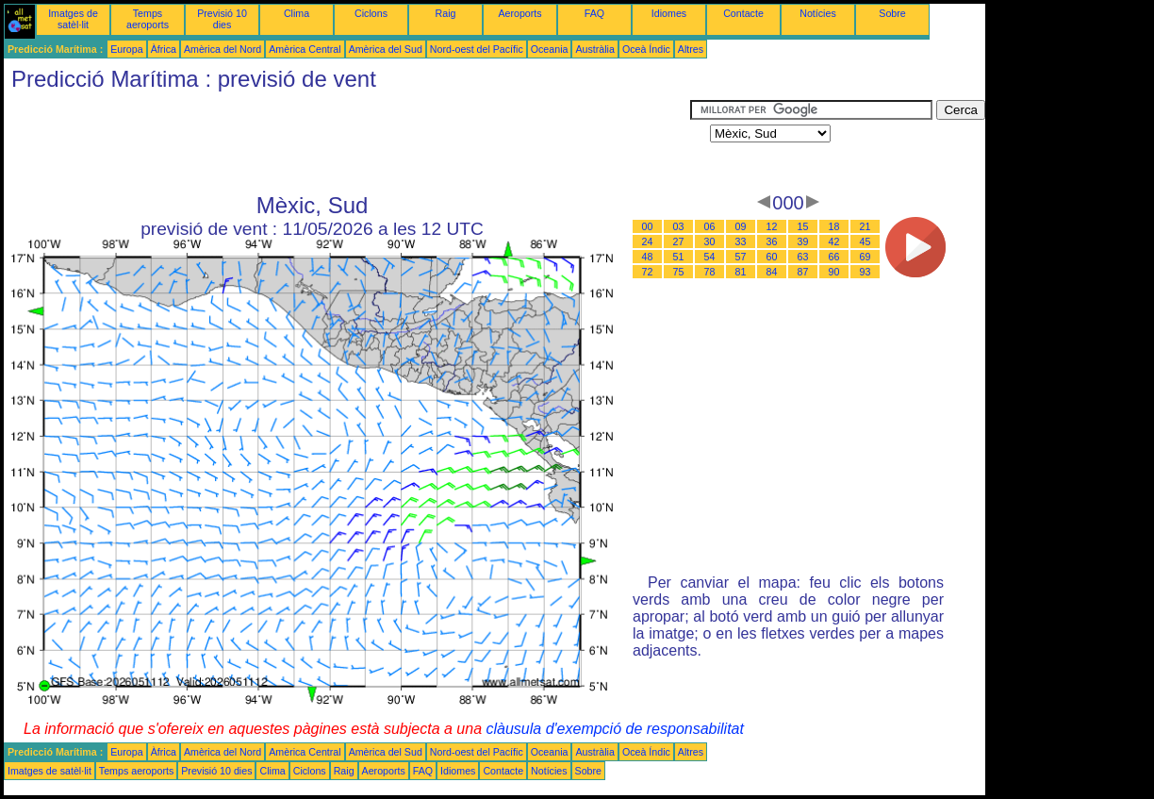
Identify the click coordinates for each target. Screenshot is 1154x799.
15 (803, 226)
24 (647, 241)
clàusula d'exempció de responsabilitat (614, 729)
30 (710, 241)
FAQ (594, 13)
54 (710, 256)
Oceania (550, 49)
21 (865, 226)
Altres (690, 49)
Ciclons (370, 13)
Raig (446, 13)
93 (865, 271)
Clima (296, 13)
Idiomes (668, 13)
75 (678, 271)
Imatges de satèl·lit (73, 19)
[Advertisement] (347, 142)
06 (710, 226)
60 (772, 256)
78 (710, 271)
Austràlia (594, 49)
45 (865, 241)
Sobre (892, 13)
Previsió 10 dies (222, 19)
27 (678, 241)
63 (803, 256)
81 (741, 271)
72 (647, 271)
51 (678, 256)
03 (678, 226)
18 (834, 226)
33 (741, 241)
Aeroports (519, 13)
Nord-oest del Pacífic (476, 49)
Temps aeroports (147, 19)
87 (803, 271)
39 (803, 241)
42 (834, 241)
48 (647, 256)
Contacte (743, 13)
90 (834, 271)
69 (865, 256)
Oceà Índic (646, 49)
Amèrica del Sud (385, 49)
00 (647, 226)
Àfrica (163, 49)
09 (741, 226)
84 (772, 271)
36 (772, 241)
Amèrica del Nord (222, 49)
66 (834, 256)
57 (741, 256)
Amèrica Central (304, 49)
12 (772, 226)
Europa (126, 49)
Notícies (818, 13)
